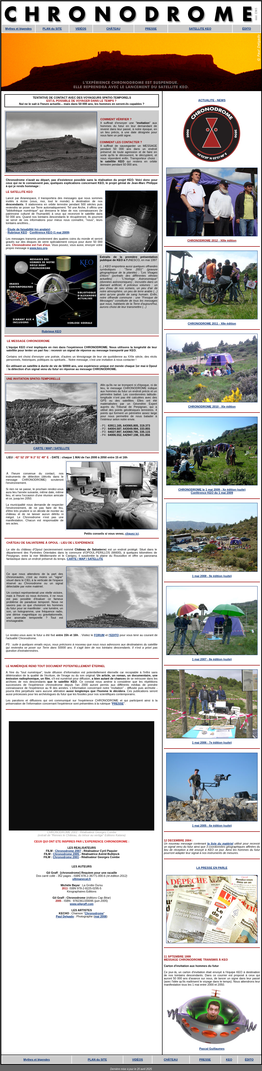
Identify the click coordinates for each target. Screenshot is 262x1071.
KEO (229, 1059)
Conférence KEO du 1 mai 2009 (212, 492)
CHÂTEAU (113, 28)
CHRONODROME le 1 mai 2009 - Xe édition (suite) (211, 489)
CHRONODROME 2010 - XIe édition (212, 406)
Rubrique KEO (17, 232)
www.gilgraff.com (81, 903)
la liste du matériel (220, 843)
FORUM (99, 635)
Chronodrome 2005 (66, 853)
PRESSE (151, 28)
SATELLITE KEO (200, 28)
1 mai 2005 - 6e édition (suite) (212, 825)
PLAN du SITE (52, 28)
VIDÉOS (81, 28)
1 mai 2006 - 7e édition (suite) (212, 742)
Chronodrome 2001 (66, 857)
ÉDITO (246, 28)
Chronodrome (94, 913)
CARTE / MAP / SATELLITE (51, 448)
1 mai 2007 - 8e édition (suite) (212, 659)
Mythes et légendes (18, 28)
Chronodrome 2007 (68, 850)
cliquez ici (132, 533)
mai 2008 (100, 916)
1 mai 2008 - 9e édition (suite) (212, 576)
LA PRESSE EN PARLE (211, 867)
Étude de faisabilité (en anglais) (29, 229)
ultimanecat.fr (81, 878)
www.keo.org (38, 248)
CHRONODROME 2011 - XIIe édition (212, 323)
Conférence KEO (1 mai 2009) (49, 232)
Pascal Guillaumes (211, 1048)
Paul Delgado (65, 916)
